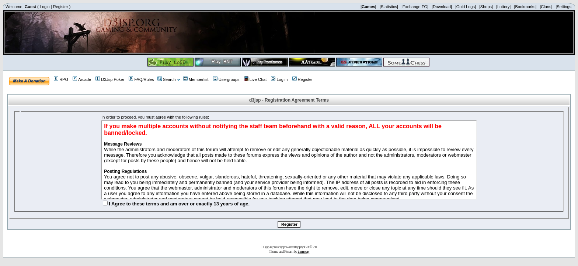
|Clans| (546, 6)
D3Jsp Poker (109, 79)
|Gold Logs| (465, 6)
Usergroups (226, 79)
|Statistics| (389, 6)
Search (166, 79)
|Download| (442, 6)
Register (60, 6)
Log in (279, 79)
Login (45, 6)
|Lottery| (503, 6)
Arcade (82, 79)
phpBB (304, 247)
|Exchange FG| (414, 6)
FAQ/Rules (141, 79)
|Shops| (486, 6)
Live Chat (255, 79)
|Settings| (564, 6)
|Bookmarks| (525, 6)
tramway (303, 251)
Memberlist (196, 79)
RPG (61, 79)
